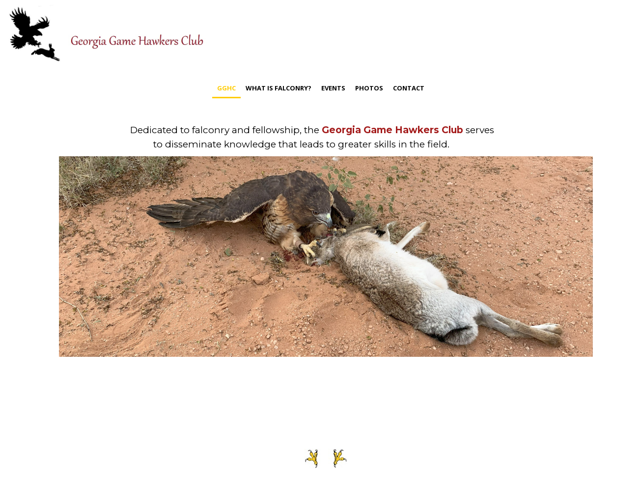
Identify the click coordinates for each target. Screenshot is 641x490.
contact (408, 88)
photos (369, 88)
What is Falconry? (278, 88)
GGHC (226, 88)
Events (333, 88)
